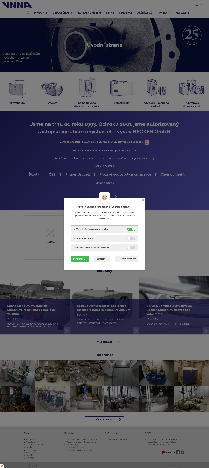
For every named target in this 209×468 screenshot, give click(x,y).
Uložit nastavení (127, 258)
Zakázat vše (102, 259)
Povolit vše (79, 259)
